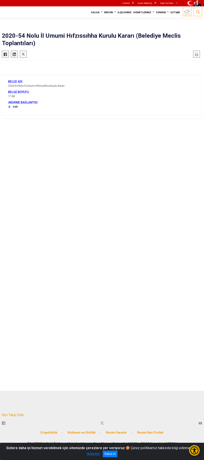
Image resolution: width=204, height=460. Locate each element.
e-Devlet (126, 3)
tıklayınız (93, 454)
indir (13, 106)
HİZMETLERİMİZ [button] (142, 12)
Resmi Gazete (116, 432)
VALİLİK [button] (95, 12)
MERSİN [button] (108, 12)
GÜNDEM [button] (161, 12)
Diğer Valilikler (167, 3)
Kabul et (110, 454)
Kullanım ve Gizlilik (81, 432)
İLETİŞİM (175, 12)
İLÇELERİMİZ (125, 12)
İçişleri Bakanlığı (145, 3)
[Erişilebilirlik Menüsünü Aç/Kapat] (194, 450)
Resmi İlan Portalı (150, 432)
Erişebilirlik (49, 432)
